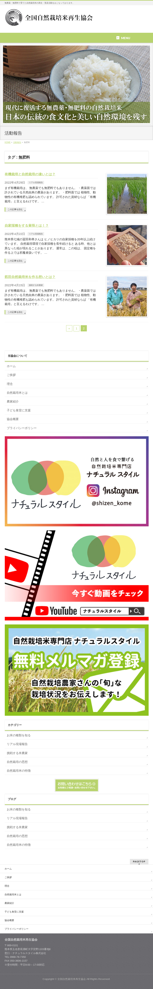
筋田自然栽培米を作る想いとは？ (30, 277)
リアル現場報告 (36, 182)
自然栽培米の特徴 (19, 770)
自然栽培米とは (17, 392)
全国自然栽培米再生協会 (71, 978)
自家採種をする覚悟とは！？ (27, 226)
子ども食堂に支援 (19, 410)
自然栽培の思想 (17, 761)
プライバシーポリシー (22, 428)
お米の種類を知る (19, 735)
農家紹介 (13, 401)
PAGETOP (139, 861)
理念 (10, 384)
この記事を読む (15, 209)
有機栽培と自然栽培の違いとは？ (30, 174)
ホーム (11, 366)
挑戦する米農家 (36, 285)
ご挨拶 (11, 375)
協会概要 (13, 419)
